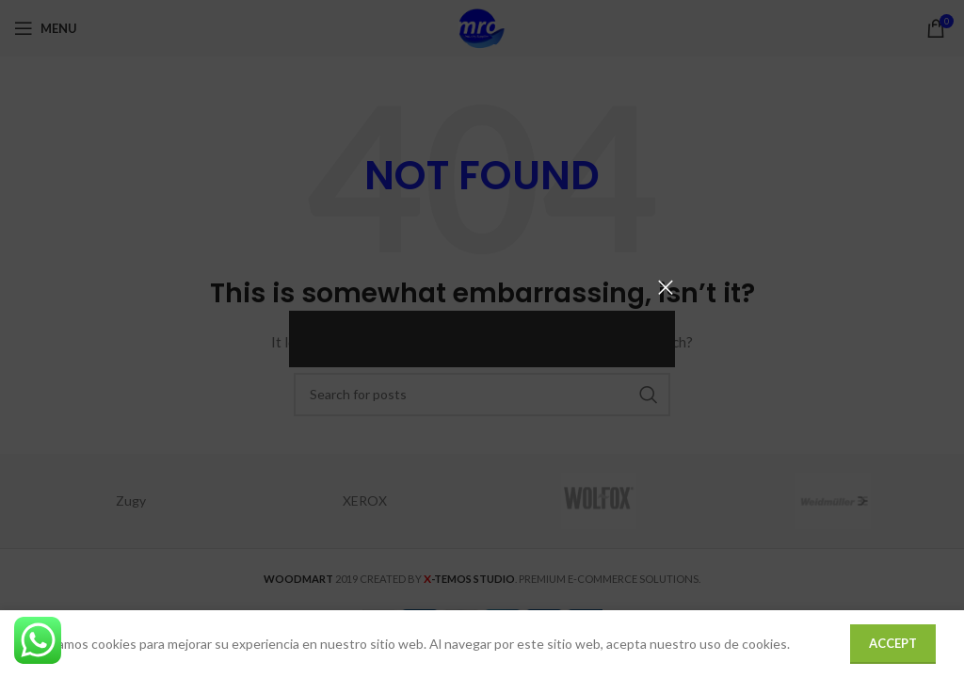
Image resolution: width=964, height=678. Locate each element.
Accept (893, 643)
